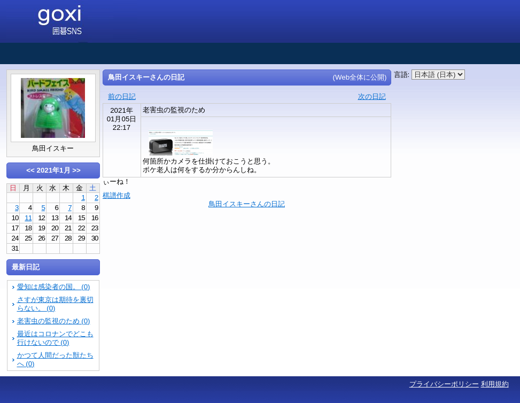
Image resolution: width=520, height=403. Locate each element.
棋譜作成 (116, 195)
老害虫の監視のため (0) (53, 321)
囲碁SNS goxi (71, 21)
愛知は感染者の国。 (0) (53, 287)
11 (28, 218)
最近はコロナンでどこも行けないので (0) (55, 338)
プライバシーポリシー (444, 384)
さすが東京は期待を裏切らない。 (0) (55, 304)
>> (76, 170)
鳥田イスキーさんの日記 (246, 204)
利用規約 (495, 384)
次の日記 (372, 96)
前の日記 (122, 96)
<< (30, 170)
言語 (401, 75)
